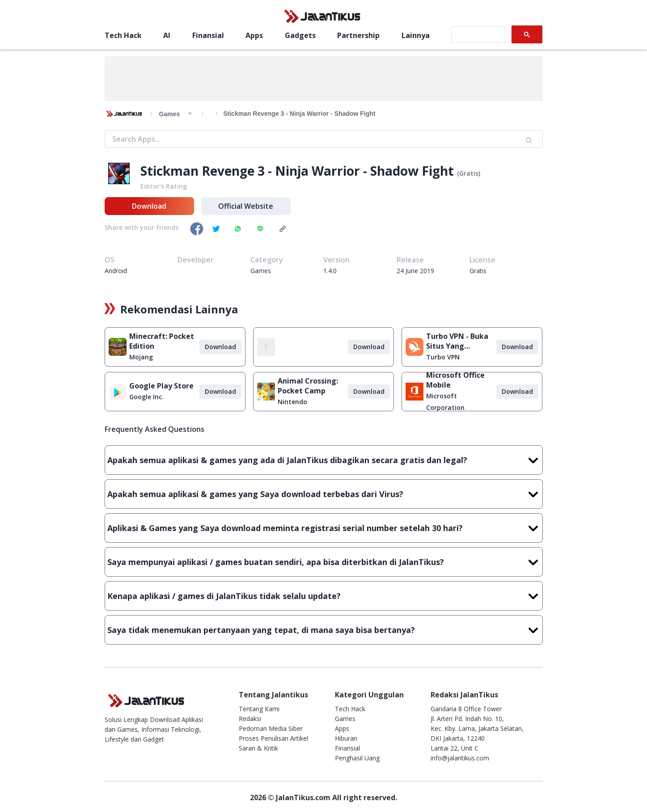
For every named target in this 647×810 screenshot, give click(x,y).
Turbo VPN (443, 357)
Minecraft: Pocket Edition (161, 341)
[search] (477, 35)
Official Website (245, 206)
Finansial (208, 35)
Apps (254, 35)
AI (166, 35)
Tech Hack (123, 35)
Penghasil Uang (357, 758)
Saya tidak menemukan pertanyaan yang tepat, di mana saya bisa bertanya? (323, 629)
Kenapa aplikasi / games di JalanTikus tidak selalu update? (323, 596)
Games (345, 718)
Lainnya (416, 35)
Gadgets (300, 35)
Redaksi (250, 718)
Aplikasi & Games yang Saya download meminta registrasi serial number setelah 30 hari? (323, 528)
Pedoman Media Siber (271, 728)
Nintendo (292, 401)
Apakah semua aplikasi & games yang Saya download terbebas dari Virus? (323, 494)
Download (149, 206)
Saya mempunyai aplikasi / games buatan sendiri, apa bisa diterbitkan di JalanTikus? (323, 562)
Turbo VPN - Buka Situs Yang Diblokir (457, 341)
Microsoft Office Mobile (455, 380)
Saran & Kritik (258, 748)
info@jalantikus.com (460, 758)
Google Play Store (161, 386)
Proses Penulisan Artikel (273, 738)
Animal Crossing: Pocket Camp (308, 386)
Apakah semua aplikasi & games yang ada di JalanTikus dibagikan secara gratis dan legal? (323, 460)
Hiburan (346, 738)
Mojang (141, 357)
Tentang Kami (259, 709)
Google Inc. (146, 396)
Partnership (358, 35)
